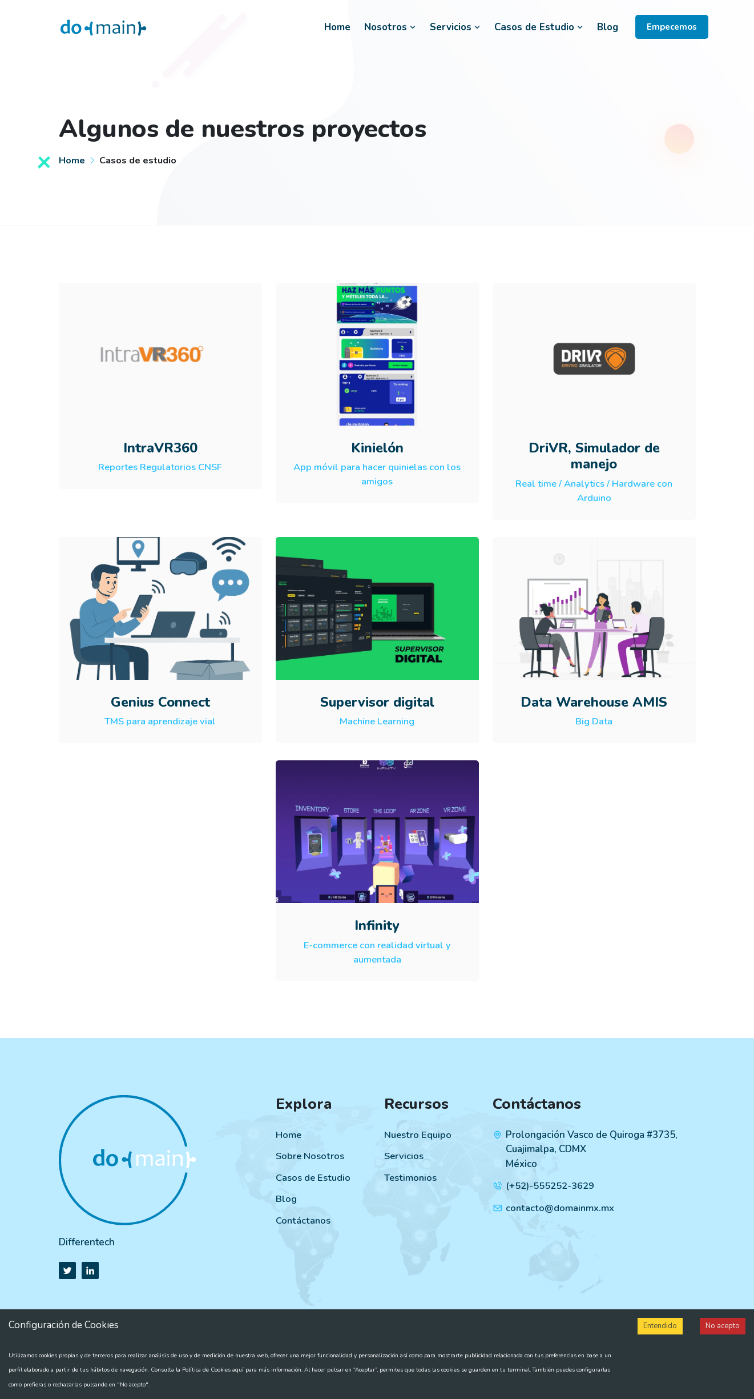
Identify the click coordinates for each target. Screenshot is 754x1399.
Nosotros (390, 27)
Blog (607, 27)
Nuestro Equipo (417, 1134)
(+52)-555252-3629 (550, 1185)
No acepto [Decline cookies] (722, 1326)
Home (337, 27)
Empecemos (672, 27)
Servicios (455, 27)
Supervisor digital (377, 702)
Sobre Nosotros (310, 1156)
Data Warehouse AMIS (593, 702)
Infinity (377, 925)
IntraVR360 (160, 448)
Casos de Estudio (538, 27)
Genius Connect (160, 702)
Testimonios (411, 1177)
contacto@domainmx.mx (560, 1207)
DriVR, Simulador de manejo (594, 456)
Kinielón (377, 448)
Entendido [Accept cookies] (660, 1326)
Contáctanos (303, 1220)
